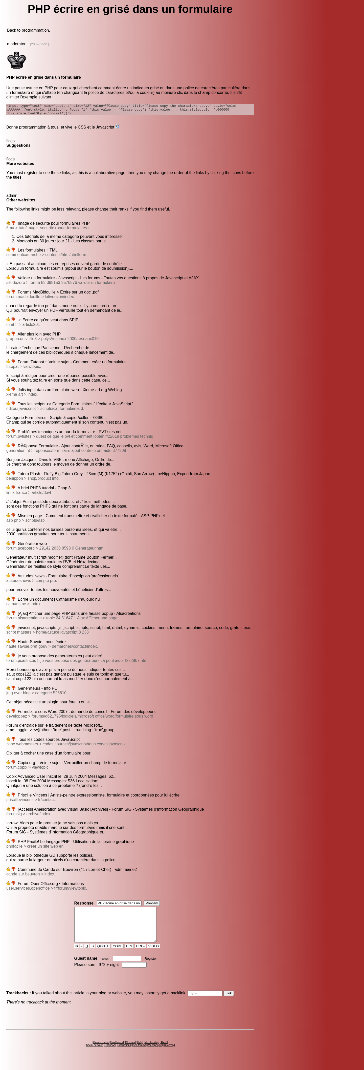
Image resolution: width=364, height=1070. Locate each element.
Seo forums (139, 1054)
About (164, 1051)
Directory (169, 1054)
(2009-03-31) (39, 44)
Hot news (110, 1054)
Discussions (124, 1054)
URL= (140, 955)
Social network (94, 1054)
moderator (16, 44)
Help (140, 1051)
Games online (101, 1051)
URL (129, 955)
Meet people (155, 1054)
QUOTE (103, 955)
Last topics (117, 1051)
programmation (35, 30)
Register (151, 968)
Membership (151, 1051)
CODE (117, 955)
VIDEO (153, 955)
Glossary (130, 1051)
